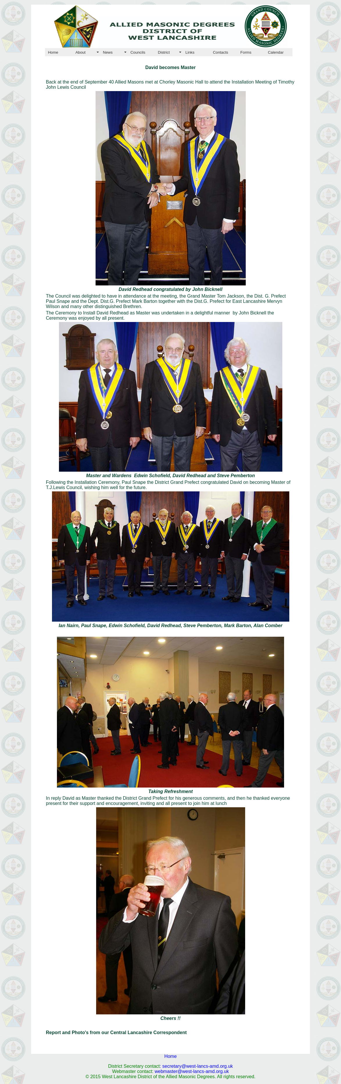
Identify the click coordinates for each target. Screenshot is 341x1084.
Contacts (220, 52)
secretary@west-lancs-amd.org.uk (197, 1066)
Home (53, 52)
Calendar (275, 52)
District (164, 52)
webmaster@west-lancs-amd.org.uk (192, 1071)
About (81, 52)
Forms (246, 52)
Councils (137, 52)
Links (189, 52)
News (107, 52)
